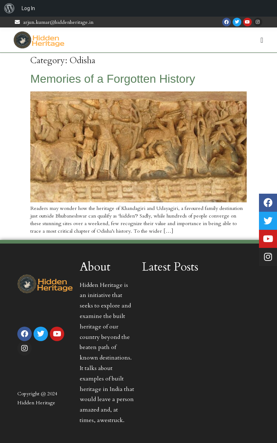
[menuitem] (9, 8)
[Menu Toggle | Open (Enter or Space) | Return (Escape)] (261, 40)
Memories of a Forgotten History (112, 78)
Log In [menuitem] (28, 8)
